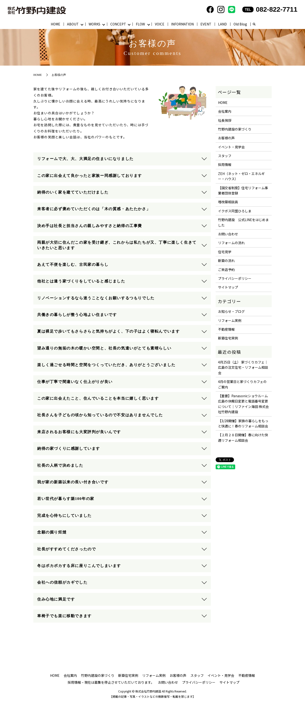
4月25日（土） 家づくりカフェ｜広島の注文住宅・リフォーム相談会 (243, 367)
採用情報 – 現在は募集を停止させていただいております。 (111, 682)
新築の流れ (226, 260)
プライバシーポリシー (234, 278)
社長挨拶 (224, 120)
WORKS (94, 24)
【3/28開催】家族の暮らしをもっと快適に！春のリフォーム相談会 (243, 424)
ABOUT (73, 24)
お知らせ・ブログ (231, 311)
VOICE (160, 24)
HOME (55, 24)
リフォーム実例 (229, 320)
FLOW (140, 24)
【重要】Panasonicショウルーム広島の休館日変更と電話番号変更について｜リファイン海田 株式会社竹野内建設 (243, 404)
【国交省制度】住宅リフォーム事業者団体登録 (243, 191)
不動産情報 (226, 329)
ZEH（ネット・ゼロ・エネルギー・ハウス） (241, 176)
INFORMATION (182, 24)
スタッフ (224, 156)
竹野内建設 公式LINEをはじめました (243, 223)
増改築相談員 (228, 202)
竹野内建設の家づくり (234, 129)
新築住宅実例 (228, 338)
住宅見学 (224, 252)
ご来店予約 (226, 269)
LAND (222, 24)
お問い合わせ (228, 234)
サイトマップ (228, 287)
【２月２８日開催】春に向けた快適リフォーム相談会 (243, 438)
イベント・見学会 (231, 147)
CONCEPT (118, 24)
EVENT (206, 24)
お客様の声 (226, 138)
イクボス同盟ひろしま (234, 211)
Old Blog (240, 24)
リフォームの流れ (231, 243)
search (254, 24)
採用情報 (224, 164)
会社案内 (224, 111)
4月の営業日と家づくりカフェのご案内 (242, 384)
